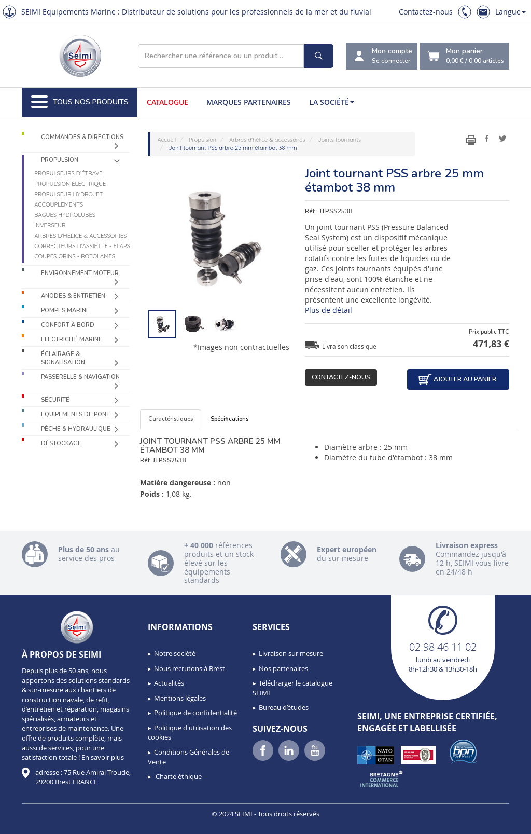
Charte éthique (178, 776)
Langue (510, 12)
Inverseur (49, 225)
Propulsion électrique (70, 183)
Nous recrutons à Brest (189, 668)
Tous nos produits (80, 102)
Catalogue (167, 102)
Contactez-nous (426, 12)
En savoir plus (102, 757)
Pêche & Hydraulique (75, 429)
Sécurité (55, 400)
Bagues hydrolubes (64, 214)
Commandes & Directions (82, 137)
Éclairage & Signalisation (63, 358)
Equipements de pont (75, 414)
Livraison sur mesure (291, 653)
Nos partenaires (283, 668)
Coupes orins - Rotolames (74, 256)
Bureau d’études (284, 707)
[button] (31, 822)
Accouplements (58, 204)
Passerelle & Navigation (80, 377)
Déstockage (61, 443)
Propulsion (59, 160)
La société (331, 102)
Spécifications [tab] (229, 419)
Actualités (169, 683)
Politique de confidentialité (195, 712)
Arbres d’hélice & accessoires (80, 235)
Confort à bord (67, 325)
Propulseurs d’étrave (68, 173)
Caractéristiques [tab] (170, 419)
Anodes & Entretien (73, 296)
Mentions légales (180, 698)
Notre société (174, 653)
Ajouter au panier (456, 379)
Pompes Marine (65, 311)
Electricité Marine (71, 340)
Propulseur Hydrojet (68, 194)
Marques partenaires (248, 102)
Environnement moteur (80, 273)
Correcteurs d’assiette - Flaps (82, 246)
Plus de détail (328, 310)
